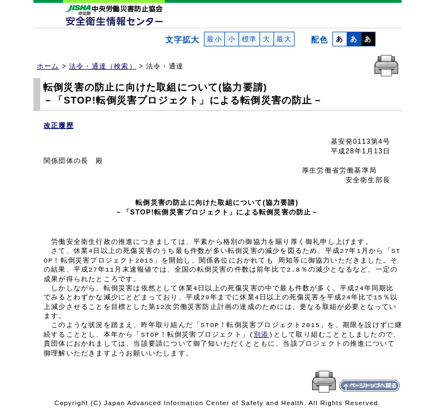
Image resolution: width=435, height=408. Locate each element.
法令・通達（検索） (103, 66)
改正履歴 (59, 126)
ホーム (48, 66)
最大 (284, 39)
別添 (261, 335)
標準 (249, 39)
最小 (214, 39)
